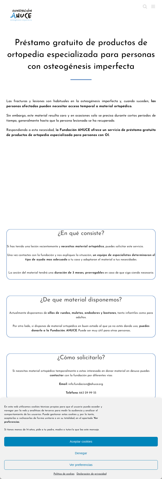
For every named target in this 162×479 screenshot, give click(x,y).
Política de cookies (64, 474)
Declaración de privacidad (92, 474)
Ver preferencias (80, 465)
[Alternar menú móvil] (153, 6)
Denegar (81, 453)
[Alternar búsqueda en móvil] (145, 6)
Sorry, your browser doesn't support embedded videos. (81, 179)
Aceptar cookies (81, 441)
